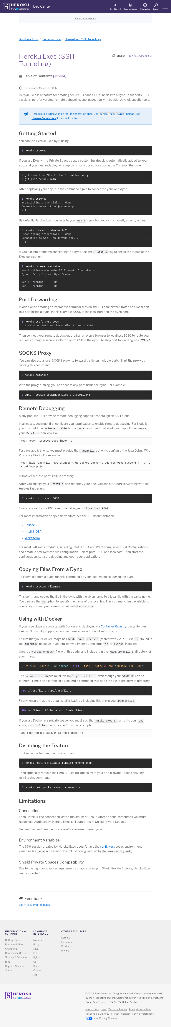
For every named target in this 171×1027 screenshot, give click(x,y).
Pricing (65, 950)
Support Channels (15, 966)
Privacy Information (140, 1009)
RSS (120, 932)
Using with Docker (40, 619)
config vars (107, 847)
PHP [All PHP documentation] (35, 953)
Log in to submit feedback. (35, 904)
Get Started (115, 9)
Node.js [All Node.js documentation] (37, 940)
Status (9, 970)
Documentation (130, 9)
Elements (66, 942)
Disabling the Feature (44, 745)
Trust (116, 1013)
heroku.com (92, 1009)
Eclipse (30, 525)
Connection (29, 810)
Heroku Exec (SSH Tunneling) (83, 39)
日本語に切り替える (140, 55)
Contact (125, 1013)
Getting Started (37, 133)
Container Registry (113, 626)
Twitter (125, 932)
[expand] (59, 76)
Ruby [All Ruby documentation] (36, 944)
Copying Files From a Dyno (50, 569)
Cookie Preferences (143, 1013)
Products (66, 946)
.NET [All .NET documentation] (36, 974)
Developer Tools (29, 39)
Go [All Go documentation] (34, 961)
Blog (7, 961)
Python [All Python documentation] (37, 957)
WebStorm (32, 538)
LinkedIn (136, 932)
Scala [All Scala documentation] (36, 966)
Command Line (51, 39)
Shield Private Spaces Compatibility (51, 862)
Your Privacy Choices (101, 1018)
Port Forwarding (38, 299)
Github (130, 932)
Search (156, 9)
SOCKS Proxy (35, 353)
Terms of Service (117, 1009)
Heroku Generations (44, 118)
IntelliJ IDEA (33, 532)
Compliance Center (16, 953)
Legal (104, 1009)
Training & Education (16, 957)
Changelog (145, 9)
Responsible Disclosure (98, 1013)
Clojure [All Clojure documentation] (37, 970)
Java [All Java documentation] (35, 948)
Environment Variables (39, 840)
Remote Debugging (42, 408)
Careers (65, 937)
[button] (148, 150)
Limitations (32, 801)
